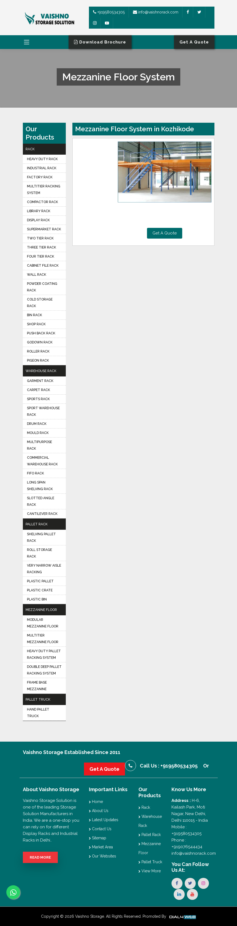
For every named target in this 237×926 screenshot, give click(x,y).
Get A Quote (164, 233)
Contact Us (100, 829)
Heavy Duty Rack (42, 159)
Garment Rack (40, 381)
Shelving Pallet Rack (41, 537)
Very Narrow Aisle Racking (44, 569)
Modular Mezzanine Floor (42, 623)
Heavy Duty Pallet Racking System (44, 654)
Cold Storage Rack (40, 302)
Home (96, 801)
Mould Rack (38, 433)
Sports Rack (38, 399)
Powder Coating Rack (42, 287)
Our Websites (102, 856)
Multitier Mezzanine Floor (42, 638)
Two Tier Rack (40, 238)
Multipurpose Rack (39, 445)
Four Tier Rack (40, 256)
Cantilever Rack (42, 514)
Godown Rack (40, 342)
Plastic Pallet (40, 581)
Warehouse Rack (41, 371)
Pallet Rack (37, 524)
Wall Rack (36, 275)
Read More (40, 857)
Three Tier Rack (41, 247)
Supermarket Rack (44, 229)
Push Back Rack (41, 333)
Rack (30, 149)
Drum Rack (37, 424)
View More (149, 871)
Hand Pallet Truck (38, 713)
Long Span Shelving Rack (40, 485)
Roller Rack (38, 351)
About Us (98, 810)
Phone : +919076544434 (186, 843)
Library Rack (38, 211)
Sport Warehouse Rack (43, 411)
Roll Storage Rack (39, 553)
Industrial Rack (41, 168)
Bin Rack (34, 315)
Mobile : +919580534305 (186, 830)
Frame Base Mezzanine (37, 686)
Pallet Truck (38, 699)
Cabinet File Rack (43, 265)
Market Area (101, 847)
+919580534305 (109, 12)
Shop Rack (36, 324)
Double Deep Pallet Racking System (44, 670)
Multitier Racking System (43, 189)
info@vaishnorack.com (155, 12)
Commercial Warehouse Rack (42, 461)
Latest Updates (103, 820)
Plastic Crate (40, 590)
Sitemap (97, 838)
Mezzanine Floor (41, 610)
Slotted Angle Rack (40, 501)
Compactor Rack (42, 202)
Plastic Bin (37, 599)
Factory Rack (40, 177)
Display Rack (38, 220)
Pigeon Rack (38, 360)
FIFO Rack (35, 473)
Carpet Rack (38, 390)
